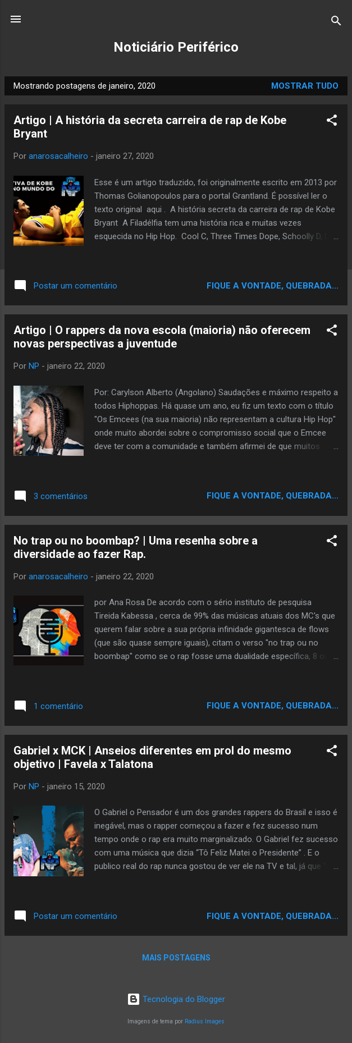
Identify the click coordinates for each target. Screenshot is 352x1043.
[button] (332, 122)
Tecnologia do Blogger (176, 999)
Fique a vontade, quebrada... (273, 286)
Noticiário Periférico (176, 47)
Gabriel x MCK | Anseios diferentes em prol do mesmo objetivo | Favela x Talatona (152, 757)
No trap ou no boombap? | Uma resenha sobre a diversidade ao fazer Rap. (135, 547)
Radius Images (205, 1021)
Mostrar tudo (305, 86)
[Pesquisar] (336, 23)
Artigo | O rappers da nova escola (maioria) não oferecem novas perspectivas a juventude (161, 336)
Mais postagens (176, 957)
